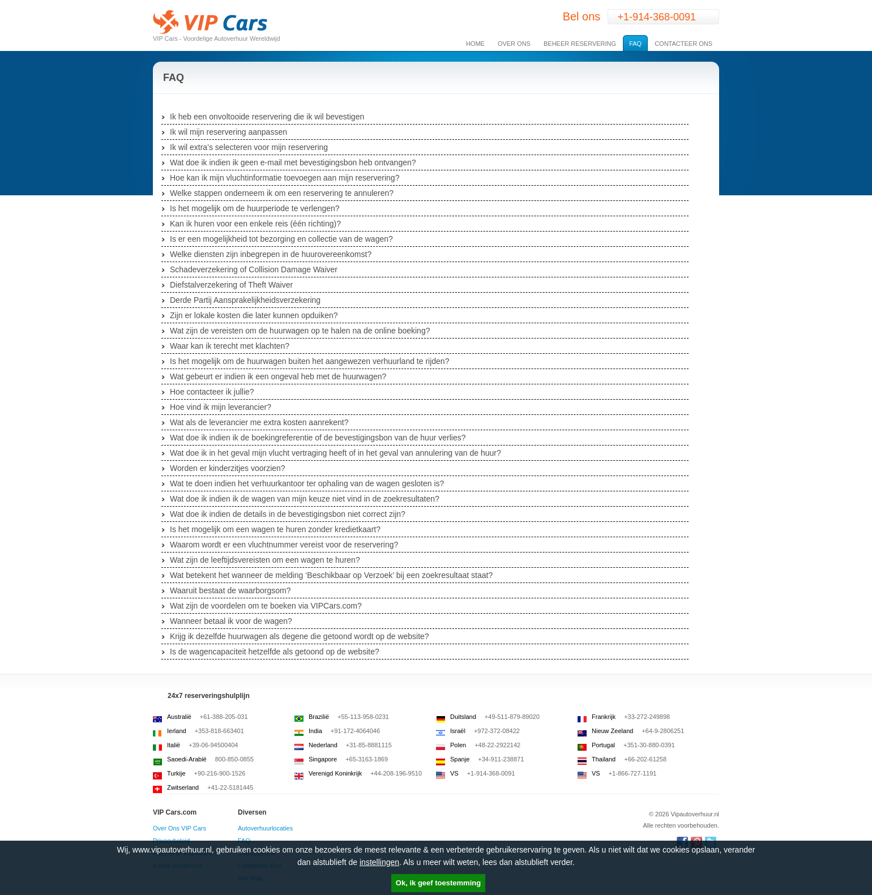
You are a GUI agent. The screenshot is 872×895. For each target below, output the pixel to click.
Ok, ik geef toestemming (438, 883)
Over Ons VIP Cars (179, 828)
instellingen (379, 862)
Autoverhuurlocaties (265, 828)
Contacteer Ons (683, 43)
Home (475, 43)
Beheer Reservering (580, 43)
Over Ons (514, 43)
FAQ (635, 43)
